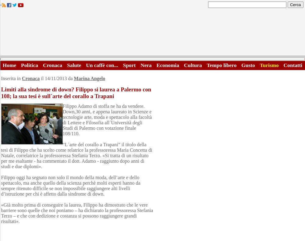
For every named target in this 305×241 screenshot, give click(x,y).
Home (9, 65)
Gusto (248, 65)
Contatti (293, 65)
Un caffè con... (102, 65)
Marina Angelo (89, 78)
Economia (168, 65)
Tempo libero (222, 65)
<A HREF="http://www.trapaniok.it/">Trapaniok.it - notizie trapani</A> (152, 33)
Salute (74, 65)
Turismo (269, 65)
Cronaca (52, 65)
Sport (129, 65)
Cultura (193, 65)
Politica (29, 65)
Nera (146, 65)
